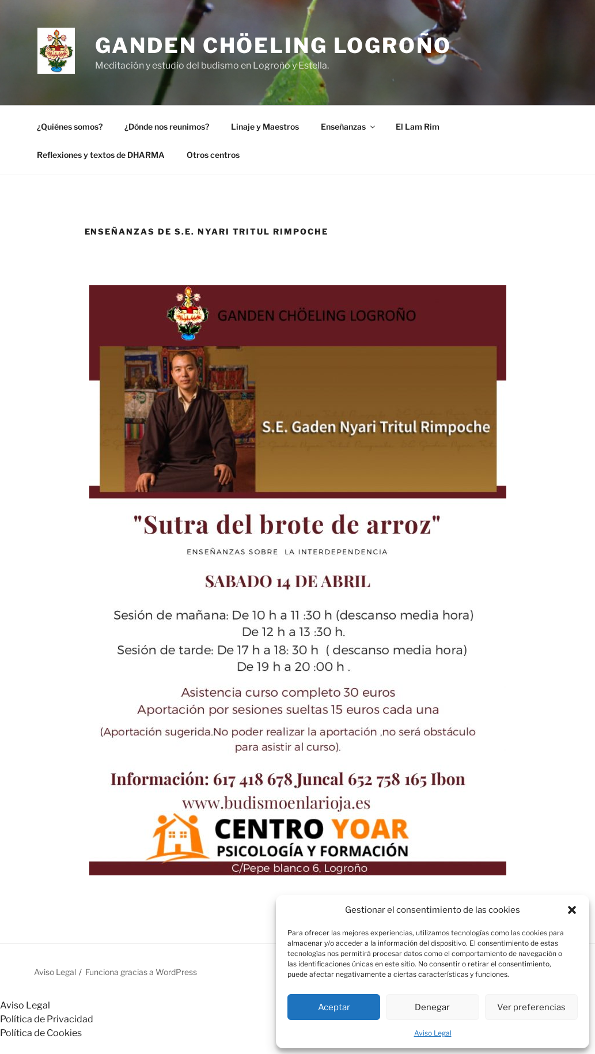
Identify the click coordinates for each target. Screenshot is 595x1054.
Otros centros (213, 155)
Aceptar (334, 1007)
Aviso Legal (433, 1033)
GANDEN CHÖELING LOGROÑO (273, 45)
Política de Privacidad (46, 1019)
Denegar (432, 1007)
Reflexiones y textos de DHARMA (101, 155)
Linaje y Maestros (265, 126)
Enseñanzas (349, 126)
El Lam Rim (417, 126)
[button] (572, 910)
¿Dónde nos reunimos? (166, 126)
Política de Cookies (41, 1032)
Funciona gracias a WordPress (141, 972)
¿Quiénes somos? (70, 126)
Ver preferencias (531, 1007)
